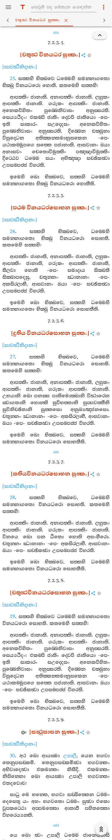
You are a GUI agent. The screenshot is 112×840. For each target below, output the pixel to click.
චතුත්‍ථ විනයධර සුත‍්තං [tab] (57, 20)
